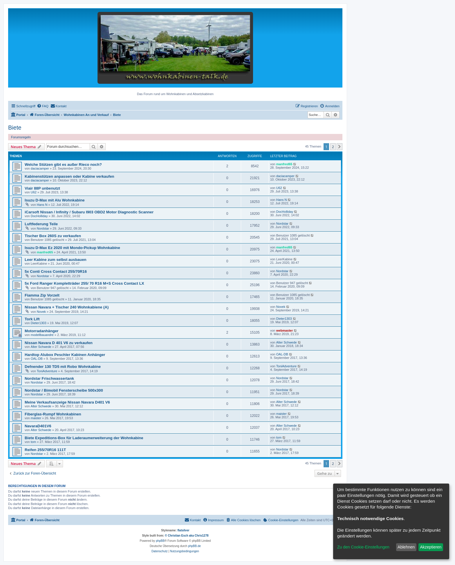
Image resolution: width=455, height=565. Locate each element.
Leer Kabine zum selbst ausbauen (55, 259)
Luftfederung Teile (41, 224)
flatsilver (183, 530)
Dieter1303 (38, 323)
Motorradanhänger (42, 331)
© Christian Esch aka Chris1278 (186, 535)
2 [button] (333, 146)
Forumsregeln (21, 137)
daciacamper (40, 168)
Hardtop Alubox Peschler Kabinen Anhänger (65, 355)
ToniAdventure (47, 371)
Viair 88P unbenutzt (42, 188)
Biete (14, 127)
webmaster (284, 330)
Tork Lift (32, 319)
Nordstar (43, 228)
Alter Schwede (41, 346)
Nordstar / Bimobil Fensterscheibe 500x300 (64, 390)
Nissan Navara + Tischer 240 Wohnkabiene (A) (67, 307)
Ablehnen (406, 547)
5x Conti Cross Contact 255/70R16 (56, 271)
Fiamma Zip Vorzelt (42, 295)
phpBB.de (194, 546)
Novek (41, 311)
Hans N (42, 204)
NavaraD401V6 (38, 426)
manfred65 (284, 164)
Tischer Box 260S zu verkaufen (53, 236)
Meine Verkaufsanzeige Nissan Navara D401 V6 (67, 402)
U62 (34, 192)
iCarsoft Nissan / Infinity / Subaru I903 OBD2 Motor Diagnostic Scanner (89, 212)
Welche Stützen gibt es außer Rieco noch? (63, 164)
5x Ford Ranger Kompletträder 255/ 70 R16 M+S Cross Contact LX (84, 283)
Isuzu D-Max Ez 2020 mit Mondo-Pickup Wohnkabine (72, 248)
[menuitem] (42, 106)
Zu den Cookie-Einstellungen (363, 547)
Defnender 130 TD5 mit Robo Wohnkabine (63, 366)
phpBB (160, 540)
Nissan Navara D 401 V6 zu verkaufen (59, 343)
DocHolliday (39, 216)
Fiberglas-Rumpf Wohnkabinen (53, 414)
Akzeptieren (430, 547)
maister (36, 418)
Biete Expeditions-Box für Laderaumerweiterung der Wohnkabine (84, 438)
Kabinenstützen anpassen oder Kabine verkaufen (69, 176)
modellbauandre (42, 335)
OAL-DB (37, 358)
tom (33, 442)
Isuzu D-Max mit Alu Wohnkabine (55, 200)
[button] (339, 146)
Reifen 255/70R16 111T (45, 450)
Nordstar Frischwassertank (49, 378)
